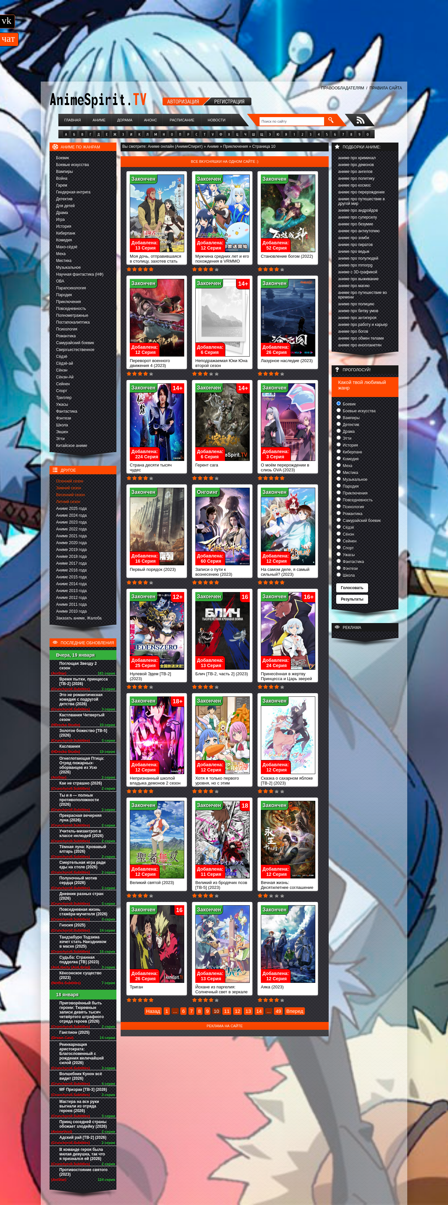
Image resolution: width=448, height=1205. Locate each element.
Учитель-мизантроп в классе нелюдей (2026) (81, 833)
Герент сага (222, 463)
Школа (62, 425)
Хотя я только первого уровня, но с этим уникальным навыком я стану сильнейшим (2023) (222, 783)
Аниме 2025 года (71, 508)
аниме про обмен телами (361, 338)
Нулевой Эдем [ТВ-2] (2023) (157, 674)
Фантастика (66, 411)
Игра (60, 219)
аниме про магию (353, 285)
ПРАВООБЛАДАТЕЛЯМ (342, 88)
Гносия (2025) (72, 925)
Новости (216, 120)
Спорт (61, 391)
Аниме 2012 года (71, 597)
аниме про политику (356, 178)
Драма (62, 212)
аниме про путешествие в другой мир (361, 201)
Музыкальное (68, 267)
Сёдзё (61, 356)
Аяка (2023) (288, 985)
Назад (153, 1011)
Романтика (66, 336)
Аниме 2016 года (71, 570)
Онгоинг (207, 492)
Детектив (64, 199)
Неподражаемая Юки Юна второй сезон (222, 361)
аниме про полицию (356, 304)
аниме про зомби (353, 238)
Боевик (62, 158)
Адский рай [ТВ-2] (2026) (82, 1137)
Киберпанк (65, 233)
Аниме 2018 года (71, 556)
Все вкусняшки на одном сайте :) (224, 161)
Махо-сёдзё (66, 247)
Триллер (63, 397)
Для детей (65, 206)
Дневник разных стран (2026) (81, 896)
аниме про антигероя (357, 317)
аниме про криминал (357, 158)
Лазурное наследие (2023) (288, 358)
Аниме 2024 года (71, 515)
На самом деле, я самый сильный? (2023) (288, 570)
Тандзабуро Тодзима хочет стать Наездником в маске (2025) (82, 942)
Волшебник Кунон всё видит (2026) (80, 1076)
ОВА (60, 281)
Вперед (294, 1011)
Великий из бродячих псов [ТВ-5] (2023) (222, 883)
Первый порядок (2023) (157, 567)
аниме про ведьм (353, 251)
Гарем (61, 185)
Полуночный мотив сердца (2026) (78, 880)
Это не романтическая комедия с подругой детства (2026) (80, 699)
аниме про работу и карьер (363, 324)
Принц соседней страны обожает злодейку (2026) (83, 1124)
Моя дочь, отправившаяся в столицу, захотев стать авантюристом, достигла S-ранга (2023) (157, 261)
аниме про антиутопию (359, 231)
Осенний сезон (69, 481)
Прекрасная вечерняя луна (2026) (80, 817)
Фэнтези (63, 418)
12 (237, 1011)
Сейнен (63, 384)
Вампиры (64, 171)
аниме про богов (353, 331)
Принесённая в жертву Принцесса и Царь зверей (288, 674)
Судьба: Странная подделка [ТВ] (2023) (79, 959)
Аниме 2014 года (71, 584)
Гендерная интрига (73, 192)
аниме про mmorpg (355, 265)
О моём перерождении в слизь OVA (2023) (288, 465)
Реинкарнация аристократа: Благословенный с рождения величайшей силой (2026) (81, 1053)
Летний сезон (68, 501)
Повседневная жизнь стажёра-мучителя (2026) (83, 911)
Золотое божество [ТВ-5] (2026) (83, 733)
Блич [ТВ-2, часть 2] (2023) (222, 671)
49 (278, 1011)
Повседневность (71, 308)
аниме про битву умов (358, 311)
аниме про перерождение (361, 192)
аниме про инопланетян (359, 345)
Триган (157, 985)
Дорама (124, 120)
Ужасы (62, 404)
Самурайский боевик (75, 343)
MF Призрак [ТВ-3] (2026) (83, 1089)
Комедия (64, 240)
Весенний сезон (70, 495)
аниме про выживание (358, 279)
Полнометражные (72, 315)
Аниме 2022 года (71, 529)
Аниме (99, 120)
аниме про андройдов (358, 210)
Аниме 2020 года (71, 543)
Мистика (63, 260)
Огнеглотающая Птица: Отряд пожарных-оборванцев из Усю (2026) (81, 765)
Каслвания (69, 746)
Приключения (68, 301)
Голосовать (352, 588)
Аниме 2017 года (71, 563)
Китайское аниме (71, 445)
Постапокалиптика (73, 322)
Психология (66, 329)
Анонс (150, 120)
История (63, 226)
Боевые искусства (72, 164)
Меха (61, 254)
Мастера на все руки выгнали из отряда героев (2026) (79, 1106)
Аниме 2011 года (71, 604)
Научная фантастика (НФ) (79, 274)
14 (259, 1011)
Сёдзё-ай (64, 363)
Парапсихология (71, 288)
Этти (60, 438)
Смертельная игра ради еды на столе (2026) (82, 864)
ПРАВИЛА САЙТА (385, 88)
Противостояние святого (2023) (83, 1172)
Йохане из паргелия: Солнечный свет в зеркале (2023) (222, 990)
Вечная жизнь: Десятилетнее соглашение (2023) (288, 885)
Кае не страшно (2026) (80, 783)
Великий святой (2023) (157, 880)
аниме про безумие (355, 224)
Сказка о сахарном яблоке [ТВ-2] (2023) (288, 779)
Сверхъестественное (75, 349)
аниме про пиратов (355, 244)
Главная (72, 120)
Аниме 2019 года (71, 549)
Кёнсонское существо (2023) (80, 975)
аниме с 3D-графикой (357, 272)
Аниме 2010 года (71, 611)
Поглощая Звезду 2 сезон (78, 665)
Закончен (143, 179)
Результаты (352, 599)
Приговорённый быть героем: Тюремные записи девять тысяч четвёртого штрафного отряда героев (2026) (81, 1012)
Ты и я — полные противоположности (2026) (79, 800)
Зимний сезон (68, 488)
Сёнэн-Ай (64, 377)
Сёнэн (61, 370)
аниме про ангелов (355, 171)
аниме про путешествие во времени (362, 294)
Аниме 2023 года (71, 522)
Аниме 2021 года (71, 536)
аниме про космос (354, 185)
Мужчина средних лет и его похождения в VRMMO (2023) (222, 259)
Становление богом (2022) (288, 254)
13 (248, 1011)
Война (61, 178)
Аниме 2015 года (71, 577)
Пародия (64, 295)
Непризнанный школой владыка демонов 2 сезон (157, 779)
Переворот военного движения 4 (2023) (157, 361)
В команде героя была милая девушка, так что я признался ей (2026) (82, 1154)
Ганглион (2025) (74, 1032)
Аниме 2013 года (71, 590)
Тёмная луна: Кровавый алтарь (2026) (82, 849)
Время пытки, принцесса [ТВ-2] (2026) (83, 681)
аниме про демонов (356, 164)
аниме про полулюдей (358, 258)
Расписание (182, 120)
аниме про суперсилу (357, 217)
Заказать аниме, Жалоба (79, 618)
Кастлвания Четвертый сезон (81, 717)
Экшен (62, 432)
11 (227, 1011)
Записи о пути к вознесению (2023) (222, 570)
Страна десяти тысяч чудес (157, 465)
